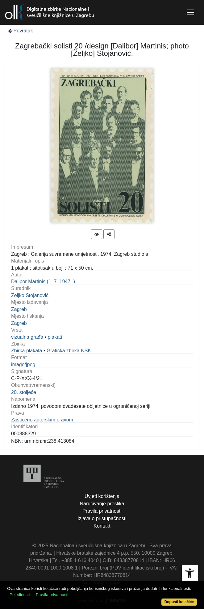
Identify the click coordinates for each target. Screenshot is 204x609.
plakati (55, 337)
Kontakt (102, 525)
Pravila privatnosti (101, 511)
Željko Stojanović (29, 295)
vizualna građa (27, 337)
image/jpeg (23, 364)
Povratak (20, 30)
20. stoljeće (23, 392)
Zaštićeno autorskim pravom (42, 419)
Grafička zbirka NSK (69, 350)
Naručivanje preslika (102, 503)
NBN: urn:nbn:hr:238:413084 (42, 441)
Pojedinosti (20, 594)
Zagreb (19, 309)
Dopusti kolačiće (179, 602)
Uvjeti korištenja (102, 496)
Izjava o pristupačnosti (101, 518)
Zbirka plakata (26, 350)
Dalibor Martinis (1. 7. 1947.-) (43, 281)
